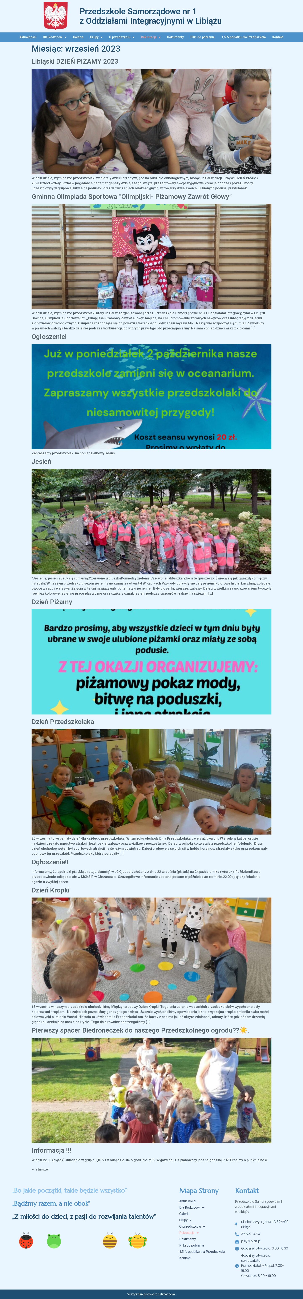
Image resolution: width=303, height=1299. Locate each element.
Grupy (96, 37)
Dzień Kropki (51, 890)
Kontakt (277, 37)
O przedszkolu (121, 37)
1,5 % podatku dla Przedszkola (243, 37)
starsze (40, 1169)
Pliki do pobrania (202, 37)
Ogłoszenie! (49, 337)
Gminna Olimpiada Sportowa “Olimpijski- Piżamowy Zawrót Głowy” (132, 197)
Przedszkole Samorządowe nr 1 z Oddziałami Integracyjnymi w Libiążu (151, 16)
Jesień (41, 462)
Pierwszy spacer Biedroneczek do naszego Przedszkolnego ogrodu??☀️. (141, 1030)
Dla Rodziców (54, 37)
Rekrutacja (151, 37)
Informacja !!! (51, 1150)
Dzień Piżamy (52, 602)
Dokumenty (175, 37)
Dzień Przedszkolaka (63, 722)
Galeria (78, 37)
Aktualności (28, 37)
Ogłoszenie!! (50, 862)
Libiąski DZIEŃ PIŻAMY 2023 (75, 61)
